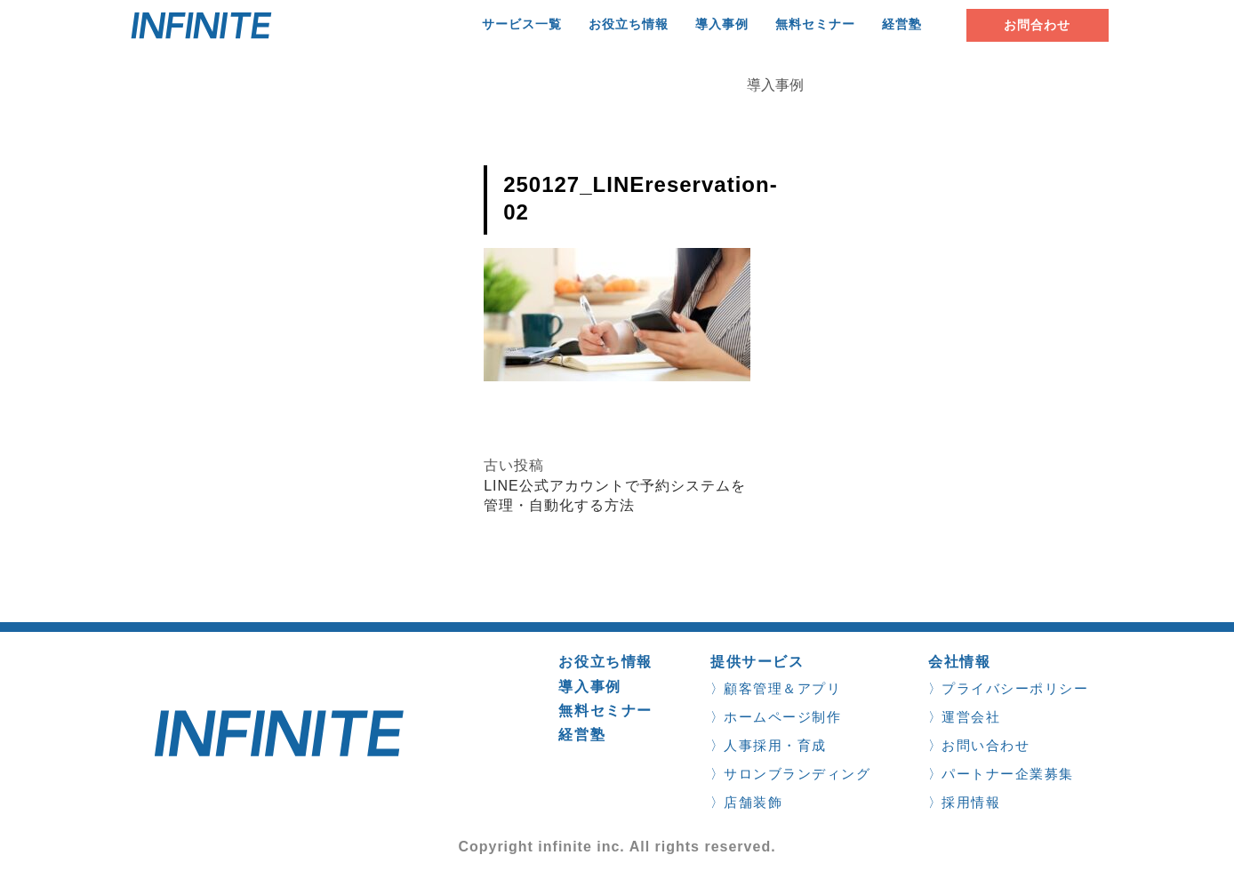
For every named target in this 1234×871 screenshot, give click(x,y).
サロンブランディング (797, 773)
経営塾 (902, 24)
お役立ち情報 (629, 24)
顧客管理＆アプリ (782, 688)
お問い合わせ (986, 745)
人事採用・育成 (775, 745)
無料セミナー (815, 24)
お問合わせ (1037, 25)
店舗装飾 (753, 802)
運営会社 (971, 716)
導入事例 (722, 24)
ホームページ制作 (782, 716)
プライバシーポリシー (1015, 688)
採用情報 (971, 802)
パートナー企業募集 (1008, 773)
